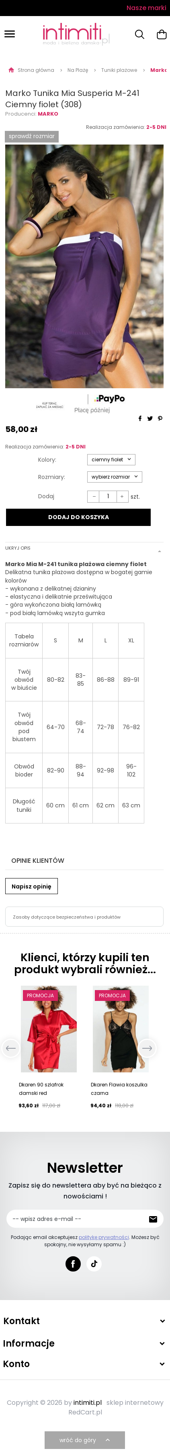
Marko (48, 114)
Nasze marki (146, 7)
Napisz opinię (31, 886)
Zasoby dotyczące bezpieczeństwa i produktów (67, 917)
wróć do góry (85, 1440)
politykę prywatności (104, 1237)
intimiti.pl (88, 1402)
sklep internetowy (135, 1402)
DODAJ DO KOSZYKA (78, 517)
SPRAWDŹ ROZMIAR (32, 136)
